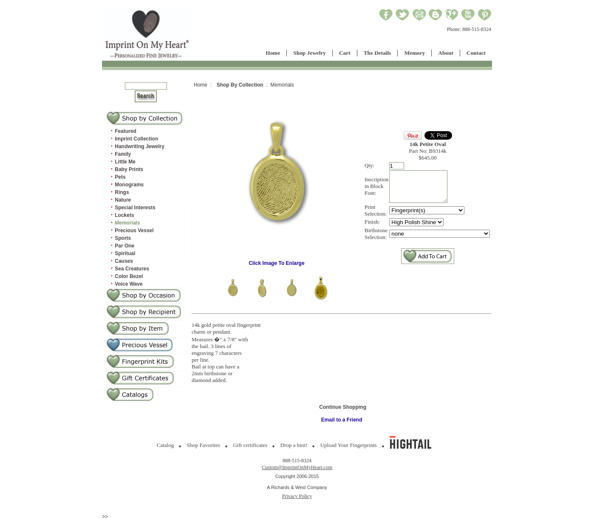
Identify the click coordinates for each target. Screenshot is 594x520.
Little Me (125, 162)
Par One (124, 246)
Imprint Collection (136, 139)
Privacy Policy (297, 496)
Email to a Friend (341, 420)
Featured (125, 131)
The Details (377, 53)
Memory (414, 53)
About (445, 53)
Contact (476, 53)
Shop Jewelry (309, 53)
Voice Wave (128, 284)
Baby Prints (129, 169)
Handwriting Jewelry (139, 146)
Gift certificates (250, 445)
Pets (120, 177)
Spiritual (125, 253)
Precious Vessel (134, 230)
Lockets (124, 215)
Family (123, 154)
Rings (122, 192)
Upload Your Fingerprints (348, 445)
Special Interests (135, 208)
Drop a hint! (294, 445)
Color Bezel (129, 276)
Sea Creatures (132, 269)
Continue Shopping (342, 407)
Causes (124, 261)
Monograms (129, 185)
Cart (345, 53)
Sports (123, 238)
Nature (123, 200)
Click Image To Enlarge (277, 261)
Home (273, 53)
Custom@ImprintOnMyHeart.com (297, 467)
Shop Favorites (203, 445)
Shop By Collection (240, 85)
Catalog (165, 445)
